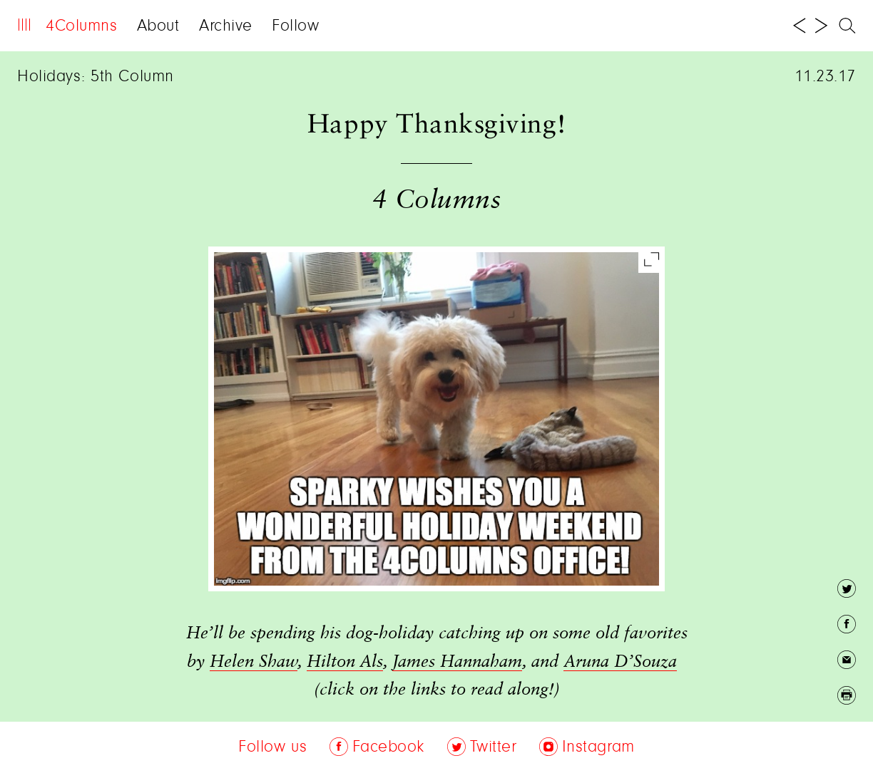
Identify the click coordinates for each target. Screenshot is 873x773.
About (158, 26)
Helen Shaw (253, 661)
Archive (225, 26)
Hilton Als (345, 661)
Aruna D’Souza (620, 661)
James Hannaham (457, 661)
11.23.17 (825, 76)
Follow (295, 26)
